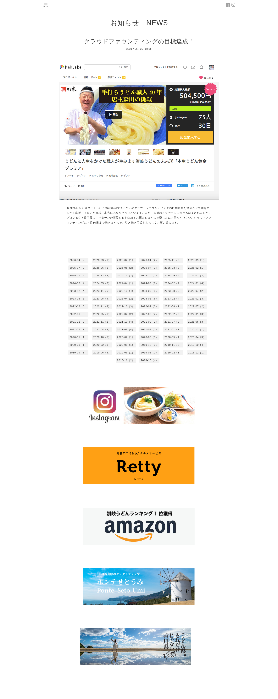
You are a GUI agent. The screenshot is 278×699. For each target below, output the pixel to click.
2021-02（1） (149, 329)
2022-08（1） (173, 306)
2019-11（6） (173, 344)
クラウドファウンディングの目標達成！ (139, 41)
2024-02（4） (173, 283)
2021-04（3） (102, 329)
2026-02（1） (126, 260)
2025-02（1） (197, 267)
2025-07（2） (78, 267)
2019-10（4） (197, 344)
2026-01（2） (149, 260)
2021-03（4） (126, 329)
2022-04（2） (126, 314)
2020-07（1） (126, 337)
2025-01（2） (78, 275)
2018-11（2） (126, 360)
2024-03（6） (149, 283)
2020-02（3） (102, 344)
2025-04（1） (149, 267)
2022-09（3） (149, 306)
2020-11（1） (78, 337)
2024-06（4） (78, 283)
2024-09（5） (173, 275)
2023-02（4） (173, 298)
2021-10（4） (126, 321)
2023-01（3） (197, 298)
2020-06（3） (149, 337)
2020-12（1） (197, 329)
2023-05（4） (102, 298)
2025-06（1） (102, 267)
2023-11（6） (102, 290)
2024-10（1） (149, 275)
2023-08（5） (173, 290)
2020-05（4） (173, 337)
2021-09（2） (149, 321)
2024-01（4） (197, 283)
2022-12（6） (78, 306)
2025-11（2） (173, 260)
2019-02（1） (173, 352)
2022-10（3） (126, 306)
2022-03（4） (149, 314)
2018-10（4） (149, 360)
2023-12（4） (78, 290)
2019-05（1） (126, 352)
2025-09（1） (197, 260)
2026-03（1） (102, 260)
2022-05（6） (102, 314)
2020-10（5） (102, 337)
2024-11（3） (126, 275)
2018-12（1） (197, 352)
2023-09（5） (149, 290)
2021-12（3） (78, 321)
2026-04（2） (78, 260)
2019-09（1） (78, 352)
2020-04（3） (197, 337)
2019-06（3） (102, 352)
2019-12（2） (149, 344)
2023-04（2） (126, 298)
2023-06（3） (78, 298)
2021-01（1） (173, 329)
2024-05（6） (102, 283)
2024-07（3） (197, 275)
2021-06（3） (197, 321)
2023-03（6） (149, 298)
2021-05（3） (78, 329)
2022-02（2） (173, 314)
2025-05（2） (126, 267)
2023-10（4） (126, 290)
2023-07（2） (197, 290)
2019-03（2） (149, 352)
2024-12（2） (102, 275)
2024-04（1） (126, 283)
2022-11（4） (102, 306)
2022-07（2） (197, 306)
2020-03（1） (78, 344)
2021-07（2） (173, 321)
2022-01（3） (197, 314)
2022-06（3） (78, 314)
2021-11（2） (102, 321)
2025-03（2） (173, 267)
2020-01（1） (126, 344)
